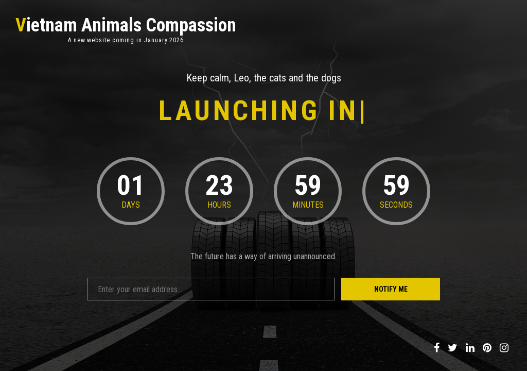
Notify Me (391, 289)
